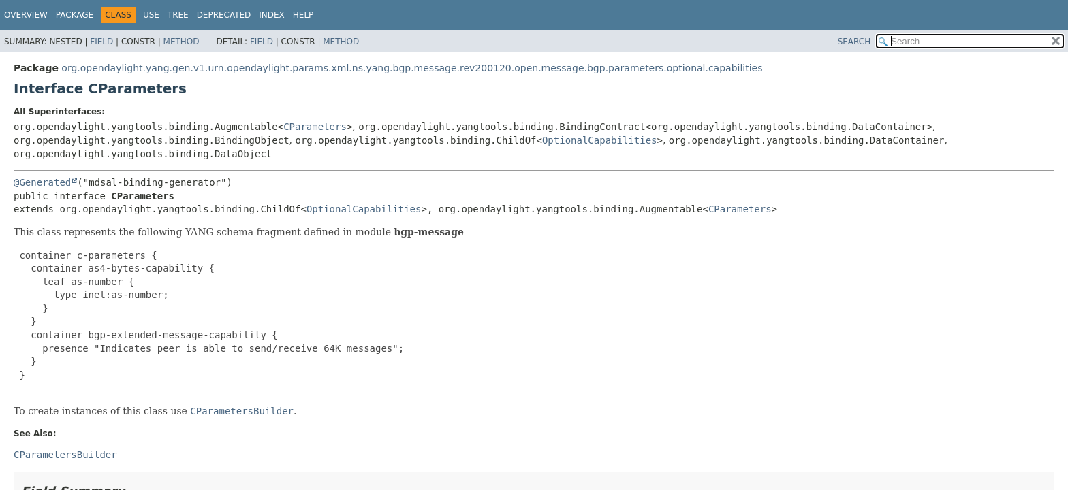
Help (303, 15)
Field (101, 41)
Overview (26, 15)
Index (272, 15)
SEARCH (854, 41)
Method (181, 41)
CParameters (315, 126)
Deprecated (224, 15)
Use (151, 15)
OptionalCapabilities (599, 140)
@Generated (42, 182)
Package (74, 15)
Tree (178, 15)
